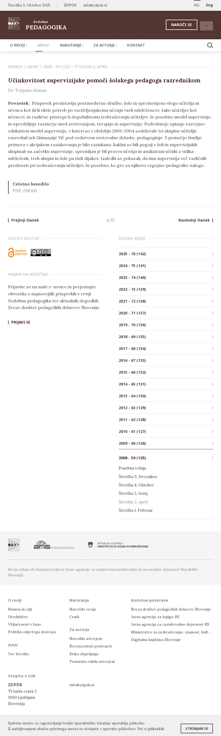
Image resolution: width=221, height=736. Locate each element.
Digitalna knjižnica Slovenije (157, 639)
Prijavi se (20, 323)
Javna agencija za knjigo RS (156, 616)
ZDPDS (70, 5)
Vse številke (19, 654)
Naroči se (168, 24)
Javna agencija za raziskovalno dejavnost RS (171, 624)
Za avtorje (95, 45)
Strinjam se (196, 726)
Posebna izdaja (132, 468)
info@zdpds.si (82, 685)
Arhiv (39, 45)
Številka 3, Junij (133, 493)
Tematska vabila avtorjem (92, 661)
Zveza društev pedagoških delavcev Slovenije (173, 609)
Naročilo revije (83, 609)
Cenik (74, 616)
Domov (16, 66)
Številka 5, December (138, 477)
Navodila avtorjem (86, 638)
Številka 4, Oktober (136, 485)
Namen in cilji (21, 609)
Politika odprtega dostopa (32, 632)
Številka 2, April (91, 66)
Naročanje (63, 45)
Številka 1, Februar (136, 510)
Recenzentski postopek (91, 646)
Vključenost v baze (25, 624)
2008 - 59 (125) (57, 66)
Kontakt (123, 45)
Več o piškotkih (150, 728)
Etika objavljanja (84, 654)
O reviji (17, 45)
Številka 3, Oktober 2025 (29, 5)
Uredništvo (18, 616)
